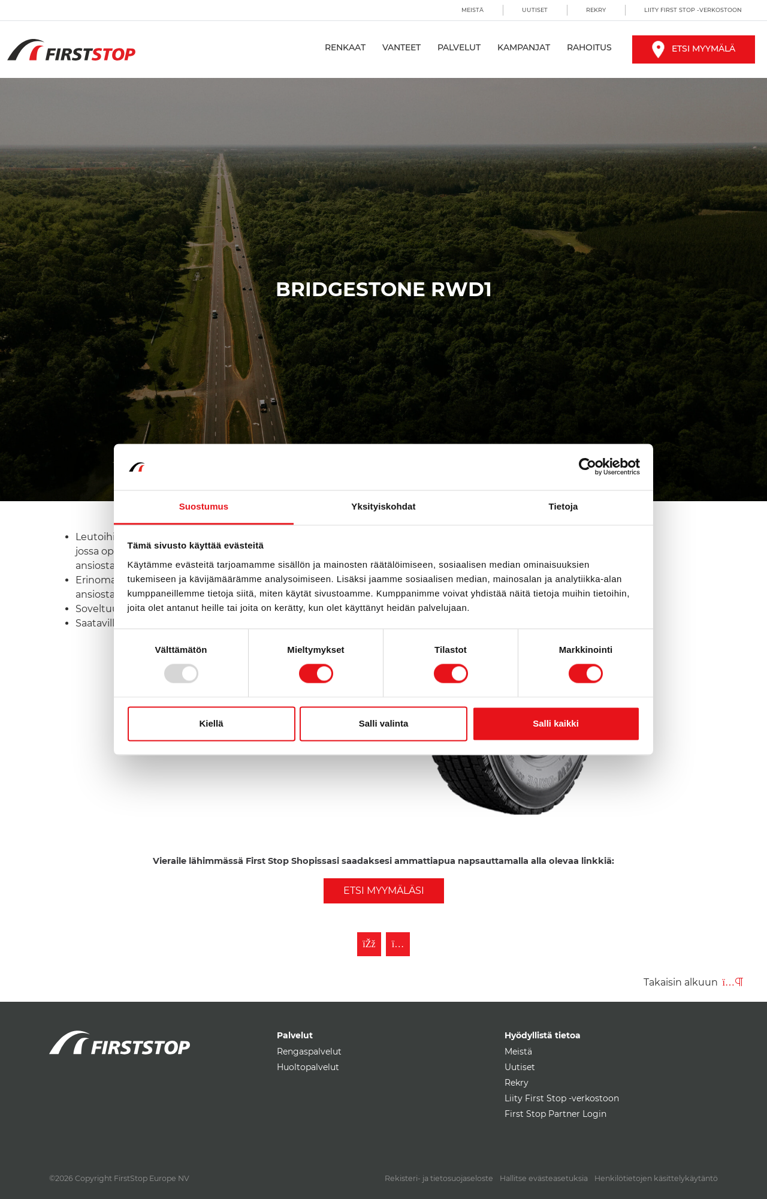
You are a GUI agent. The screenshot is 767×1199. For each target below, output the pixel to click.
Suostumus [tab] (204, 506)
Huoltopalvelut (308, 1067)
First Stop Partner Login (555, 1113)
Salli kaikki (556, 723)
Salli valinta (384, 723)
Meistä (472, 10)
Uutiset (535, 10)
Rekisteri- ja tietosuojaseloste (439, 1178)
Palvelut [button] (459, 47)
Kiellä (211, 723)
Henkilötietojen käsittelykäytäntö (656, 1178)
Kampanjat (523, 47)
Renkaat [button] (345, 47)
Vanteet (401, 47)
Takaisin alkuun (693, 982)
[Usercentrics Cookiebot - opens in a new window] (587, 467)
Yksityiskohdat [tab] (383, 506)
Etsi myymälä (693, 48)
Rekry (596, 10)
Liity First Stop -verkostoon (693, 10)
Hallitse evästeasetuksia (544, 1178)
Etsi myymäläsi (383, 890)
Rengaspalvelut (309, 1051)
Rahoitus (589, 47)
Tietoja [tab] (563, 506)
